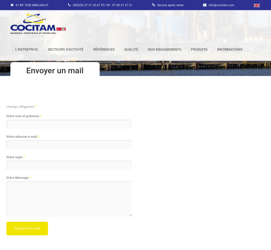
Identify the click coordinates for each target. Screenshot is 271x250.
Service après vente (170, 5)
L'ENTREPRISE (26, 49)
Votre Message (18, 178)
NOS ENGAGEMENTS (164, 49)
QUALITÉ (131, 49)
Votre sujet (15, 157)
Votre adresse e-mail (23, 137)
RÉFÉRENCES (104, 49)
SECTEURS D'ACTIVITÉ (66, 49)
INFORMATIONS (230, 49)
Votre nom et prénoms (24, 116)
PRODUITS (199, 49)
